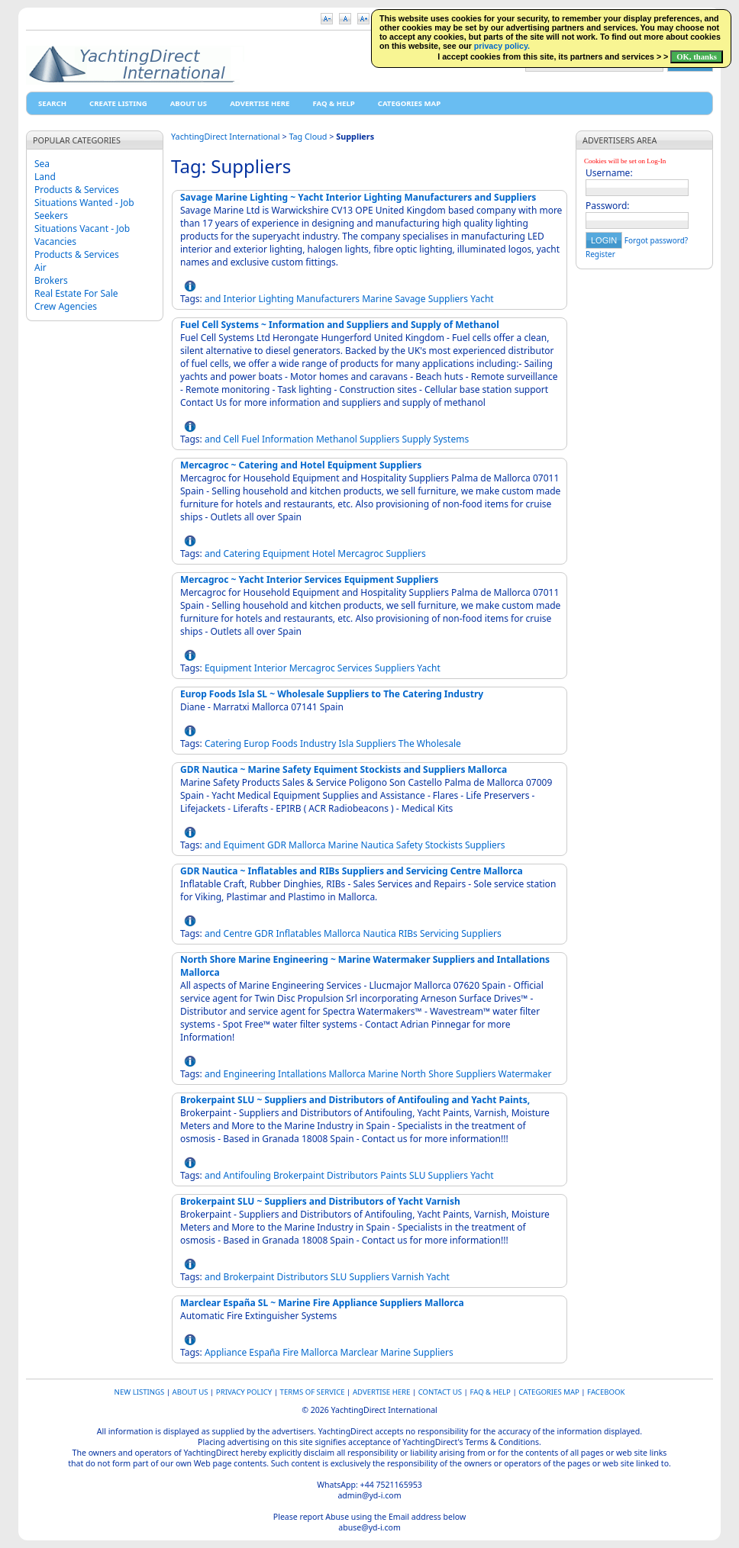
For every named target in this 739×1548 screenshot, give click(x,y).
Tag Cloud (308, 136)
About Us (188, 103)
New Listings (140, 1392)
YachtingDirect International (225, 136)
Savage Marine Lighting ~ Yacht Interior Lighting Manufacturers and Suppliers (358, 197)
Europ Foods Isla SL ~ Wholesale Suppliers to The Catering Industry (331, 693)
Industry (318, 743)
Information (288, 439)
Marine (377, 298)
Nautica (377, 844)
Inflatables (298, 933)
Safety (409, 844)
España (264, 1352)
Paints (393, 1175)
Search (52, 103)
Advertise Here (259, 103)
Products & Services (76, 189)
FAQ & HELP (333, 103)
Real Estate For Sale (76, 293)
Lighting (276, 298)
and (213, 298)
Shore (440, 1073)
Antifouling (247, 1175)
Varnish (408, 1276)
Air (40, 267)
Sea (42, 163)
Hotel (323, 553)
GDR (276, 844)
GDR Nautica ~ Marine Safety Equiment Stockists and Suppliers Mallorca (343, 769)
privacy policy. (502, 45)
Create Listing (118, 103)
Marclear (359, 1352)
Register (600, 254)
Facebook (605, 1392)
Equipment (286, 553)
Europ (256, 743)
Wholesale (439, 743)
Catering (242, 553)
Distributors (352, 1175)
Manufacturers (328, 298)
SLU (417, 1175)
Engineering (250, 1073)
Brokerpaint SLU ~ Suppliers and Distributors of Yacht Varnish (320, 1201)
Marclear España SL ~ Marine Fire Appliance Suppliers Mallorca (322, 1302)
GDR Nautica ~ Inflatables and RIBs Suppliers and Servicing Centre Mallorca (351, 870)
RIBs (408, 933)
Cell (232, 439)
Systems (452, 439)
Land (45, 176)
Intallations (302, 1073)
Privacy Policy (244, 1392)
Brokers (51, 280)
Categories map (409, 103)
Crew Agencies (65, 306)
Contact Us (440, 1392)
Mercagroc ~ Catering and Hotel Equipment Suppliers (300, 465)
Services (355, 667)
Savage (410, 298)
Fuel (250, 439)
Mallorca (307, 844)
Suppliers (448, 298)
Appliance (226, 1352)
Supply (416, 439)
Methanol (336, 439)
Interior (240, 298)
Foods (285, 743)
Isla (345, 743)
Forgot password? (656, 240)
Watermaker (525, 1073)
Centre (238, 933)
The (407, 743)
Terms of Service (312, 1392)
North (413, 1073)
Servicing (439, 933)
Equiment (244, 844)
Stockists (444, 844)
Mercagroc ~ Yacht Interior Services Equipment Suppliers (309, 579)
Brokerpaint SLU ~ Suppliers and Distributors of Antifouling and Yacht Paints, (355, 1099)
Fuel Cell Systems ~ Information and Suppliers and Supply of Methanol (339, 324)
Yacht (481, 298)
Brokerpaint (298, 1175)
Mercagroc (360, 553)
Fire (290, 1352)
